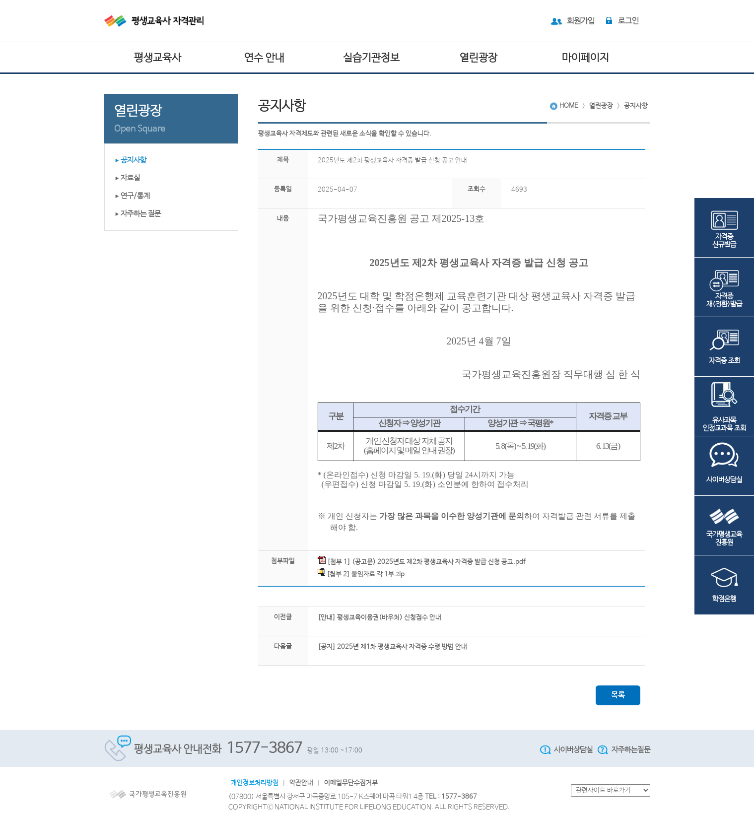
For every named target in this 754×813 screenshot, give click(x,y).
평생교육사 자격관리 (162, 21)
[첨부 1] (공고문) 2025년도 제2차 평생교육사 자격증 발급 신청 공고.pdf (421, 561)
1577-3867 (264, 748)
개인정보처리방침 (254, 783)
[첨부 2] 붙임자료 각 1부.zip (361, 573)
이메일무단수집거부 (351, 783)
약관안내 (301, 783)
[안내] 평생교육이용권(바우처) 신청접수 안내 (379, 617)
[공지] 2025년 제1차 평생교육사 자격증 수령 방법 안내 (392, 647)
